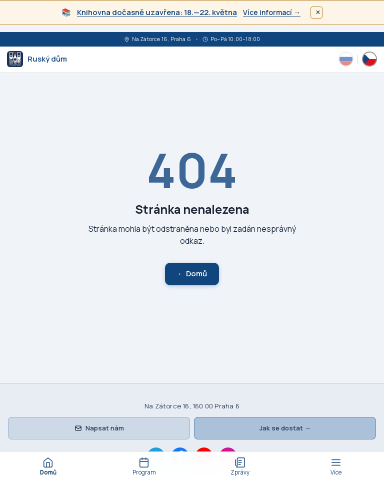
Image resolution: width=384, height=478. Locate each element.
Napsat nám (99, 427)
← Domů (192, 273)
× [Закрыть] (318, 12)
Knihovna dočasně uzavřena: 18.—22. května (157, 12)
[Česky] (369, 59)
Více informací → (271, 12)
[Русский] (346, 59)
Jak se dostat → (285, 427)
